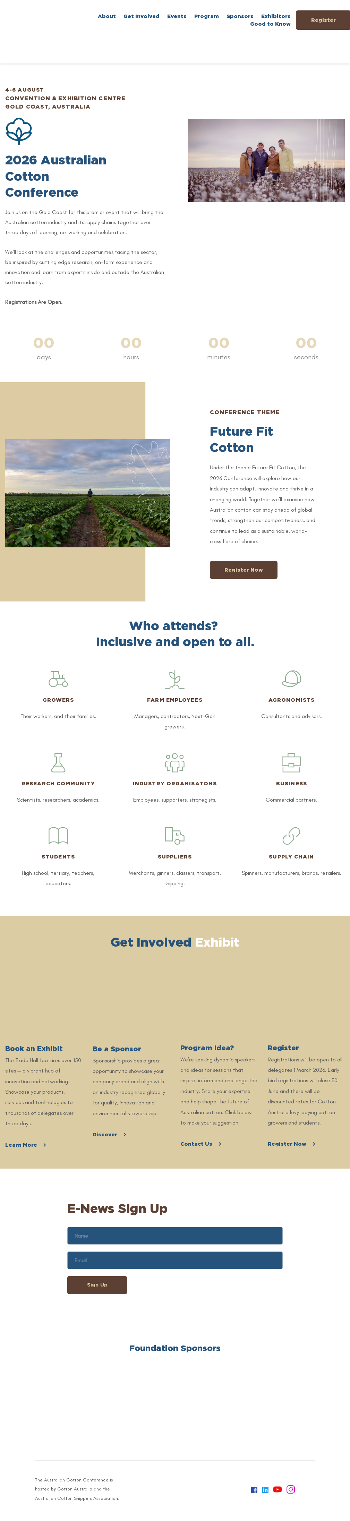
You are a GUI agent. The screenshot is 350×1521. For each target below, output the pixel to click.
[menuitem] (107, 16)
